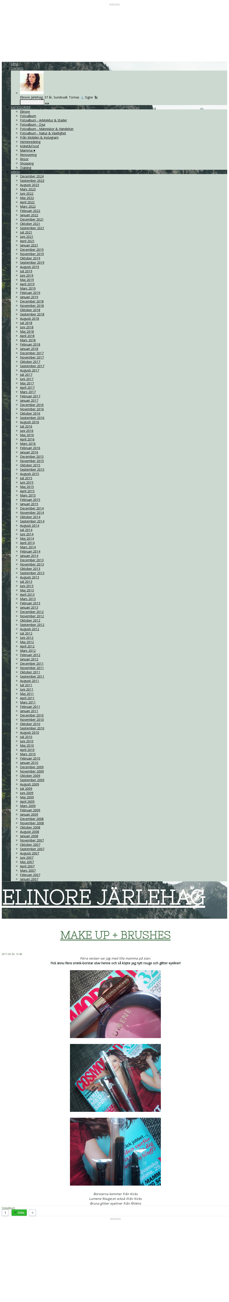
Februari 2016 (30, 448)
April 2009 (27, 801)
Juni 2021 (26, 236)
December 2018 (32, 301)
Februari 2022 (30, 211)
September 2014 (32, 521)
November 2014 (32, 512)
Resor (24, 159)
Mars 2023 (28, 189)
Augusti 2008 (29, 831)
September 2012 (32, 625)
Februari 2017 (30, 396)
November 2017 (32, 357)
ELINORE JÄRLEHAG (103, 897)
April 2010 (27, 750)
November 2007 (32, 840)
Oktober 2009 (30, 775)
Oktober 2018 (30, 310)
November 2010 (32, 719)
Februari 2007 (30, 875)
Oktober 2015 (30, 465)
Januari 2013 (29, 607)
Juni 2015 (26, 482)
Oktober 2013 (30, 568)
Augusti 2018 (29, 318)
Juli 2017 (26, 374)
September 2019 (32, 262)
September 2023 (32, 180)
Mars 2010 (28, 754)
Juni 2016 (26, 430)
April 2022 (27, 202)
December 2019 (32, 249)
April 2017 (27, 387)
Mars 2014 (28, 547)
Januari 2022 (29, 215)
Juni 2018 (26, 327)
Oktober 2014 (30, 517)
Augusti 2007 (29, 853)
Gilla (21, 1212)
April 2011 (27, 698)
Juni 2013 (26, 586)
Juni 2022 (26, 193)
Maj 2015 (27, 487)
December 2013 (32, 560)
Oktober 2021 (30, 224)
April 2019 (27, 284)
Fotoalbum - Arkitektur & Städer (43, 120)
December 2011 (32, 663)
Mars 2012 (28, 650)
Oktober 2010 (30, 724)
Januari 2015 (29, 504)
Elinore (25, 111)
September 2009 (32, 780)
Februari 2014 (30, 551)
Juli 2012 (26, 633)
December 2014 (32, 508)
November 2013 (32, 564)
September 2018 (32, 314)
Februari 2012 (30, 655)
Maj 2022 (27, 198)
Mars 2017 (28, 392)
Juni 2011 (26, 689)
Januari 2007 (29, 879)
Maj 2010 (27, 745)
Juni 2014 (26, 534)
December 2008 (32, 819)
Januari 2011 (29, 711)
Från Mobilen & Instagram (39, 137)
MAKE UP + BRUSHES (115, 935)
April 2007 (27, 866)
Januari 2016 (29, 452)
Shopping (27, 163)
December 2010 (32, 715)
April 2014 (27, 543)
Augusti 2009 (29, 784)
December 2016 (32, 405)
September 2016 (32, 418)
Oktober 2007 (30, 844)
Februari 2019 (30, 292)
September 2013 (32, 573)
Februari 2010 (30, 758)
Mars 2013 (28, 599)
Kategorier (20, 107)
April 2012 (27, 646)
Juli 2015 (26, 478)
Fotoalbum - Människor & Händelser (47, 129)
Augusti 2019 (29, 267)
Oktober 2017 (30, 361)
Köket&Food (29, 146)
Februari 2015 (30, 499)
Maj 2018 (27, 331)
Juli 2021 (26, 232)
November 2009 (32, 771)
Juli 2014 (26, 530)
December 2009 (32, 767)
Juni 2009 (26, 793)
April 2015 (27, 491)
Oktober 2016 (30, 413)
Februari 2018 (30, 344)
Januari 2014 (29, 556)
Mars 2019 (28, 288)
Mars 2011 (28, 702)
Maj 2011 (27, 694)
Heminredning (30, 142)
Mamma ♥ (27, 150)
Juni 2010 (26, 741)
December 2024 (32, 176)
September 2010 (32, 728)
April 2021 (27, 241)
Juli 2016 (26, 426)
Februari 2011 (30, 706)
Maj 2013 (27, 590)
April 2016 (27, 439)
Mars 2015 (28, 495)
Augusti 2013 (29, 577)
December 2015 (32, 456)
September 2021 (32, 228)
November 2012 (32, 616)
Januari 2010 (29, 763)
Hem (14, 64)
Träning (25, 167)
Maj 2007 (27, 862)
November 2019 (32, 254)
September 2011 (32, 676)
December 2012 (32, 612)
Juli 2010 (26, 737)
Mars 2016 (28, 443)
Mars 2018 (28, 340)
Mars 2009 (28, 806)
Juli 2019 (26, 271)
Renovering (28, 155)
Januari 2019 (29, 297)
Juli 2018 (26, 323)
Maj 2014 (27, 538)
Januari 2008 (29, 836)
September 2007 (32, 849)
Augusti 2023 (29, 185)
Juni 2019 (26, 275)
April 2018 (27, 336)
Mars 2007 (28, 870)
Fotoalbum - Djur (32, 124)
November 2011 (32, 668)
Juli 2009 (26, 788)
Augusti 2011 (29, 681)
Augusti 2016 (29, 422)
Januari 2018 (29, 349)
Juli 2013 (26, 581)
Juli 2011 (26, 685)
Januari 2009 (29, 814)
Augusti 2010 (29, 732)
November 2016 (32, 409)
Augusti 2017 (29, 370)
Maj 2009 (27, 797)
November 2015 (32, 461)
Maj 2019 (27, 280)
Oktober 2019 (30, 258)
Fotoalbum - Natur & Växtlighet (43, 133)
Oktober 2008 (30, 827)
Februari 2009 (30, 810)
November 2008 (32, 823)
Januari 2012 (29, 659)
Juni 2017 (26, 379)
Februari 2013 (30, 603)
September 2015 (32, 469)
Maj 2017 (27, 383)
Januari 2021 (29, 245)
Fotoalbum (28, 116)
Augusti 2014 (29, 525)
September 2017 (32, 366)
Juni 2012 (26, 637)
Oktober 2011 (30, 672)
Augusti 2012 (29, 629)
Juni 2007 (26, 857)
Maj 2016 (27, 435)
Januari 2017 (29, 400)
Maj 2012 (27, 642)
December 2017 (32, 353)
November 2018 (32, 305)
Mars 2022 (28, 206)
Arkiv (15, 172)
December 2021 (32, 219)
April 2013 (27, 594)
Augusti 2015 (29, 474)
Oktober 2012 (30, 620)
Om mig (17, 68)
